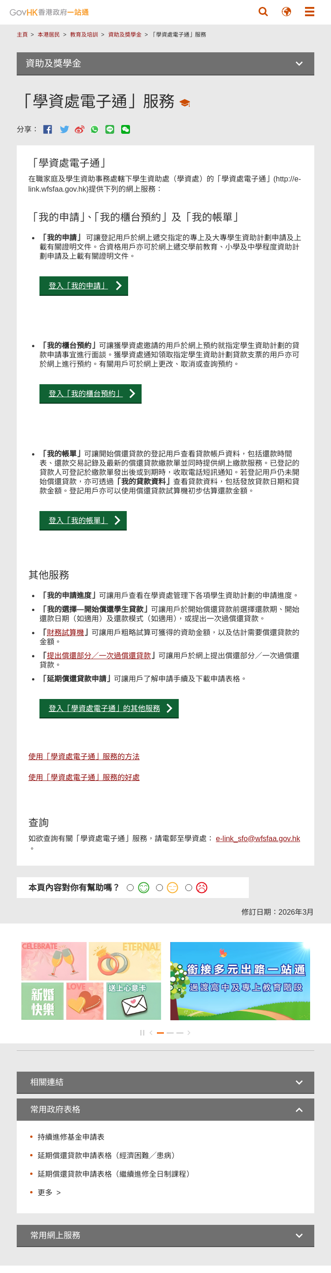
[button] (263, 11)
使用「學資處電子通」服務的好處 (84, 777)
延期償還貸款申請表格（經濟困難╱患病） (108, 1156)
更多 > (49, 1192)
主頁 (22, 34)
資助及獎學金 (125, 34)
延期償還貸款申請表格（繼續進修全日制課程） (116, 1174)
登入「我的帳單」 (78, 520)
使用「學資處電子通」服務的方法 (84, 757)
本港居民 (49, 34)
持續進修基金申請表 (71, 1137)
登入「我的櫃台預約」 (86, 394)
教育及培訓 (84, 34)
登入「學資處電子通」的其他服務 (104, 708)
